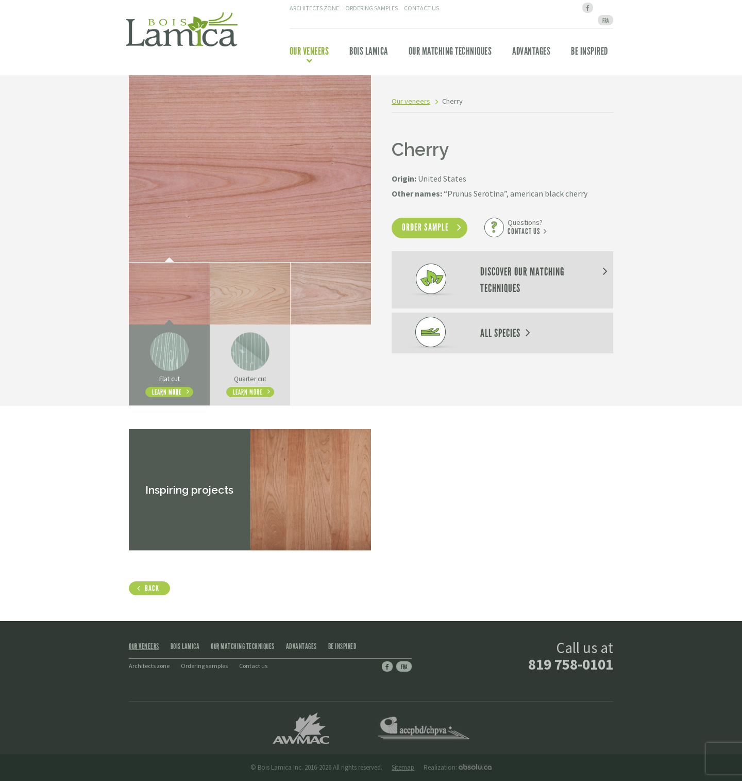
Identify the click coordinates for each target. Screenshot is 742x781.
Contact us (421, 8)
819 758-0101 (570, 664)
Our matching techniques (450, 51)
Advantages (531, 51)
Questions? (525, 227)
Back (152, 588)
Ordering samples (371, 8)
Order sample (425, 227)
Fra (404, 667)
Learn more (166, 392)
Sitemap (403, 767)
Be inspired (589, 51)
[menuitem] (605, 20)
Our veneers (309, 54)
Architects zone (314, 8)
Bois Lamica (368, 51)
